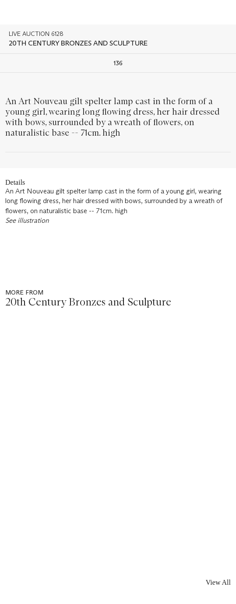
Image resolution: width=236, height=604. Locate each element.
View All (218, 582)
